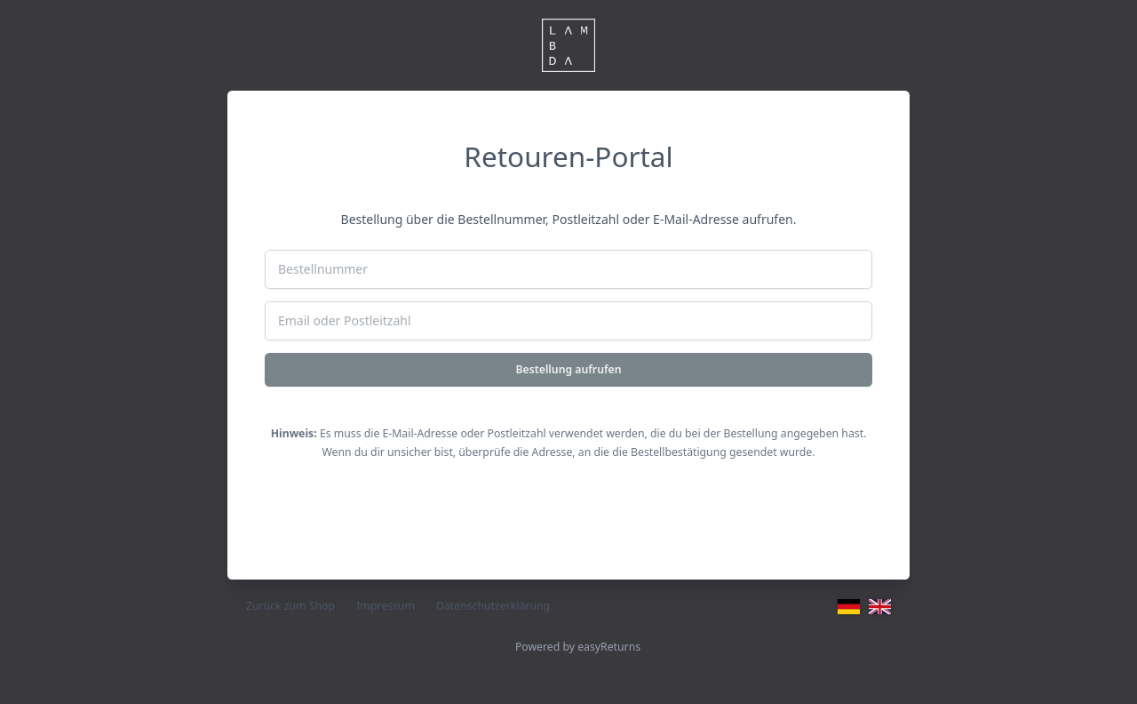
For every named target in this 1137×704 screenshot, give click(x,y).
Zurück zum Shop (292, 605)
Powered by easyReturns (577, 646)
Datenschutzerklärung (493, 605)
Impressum (386, 605)
